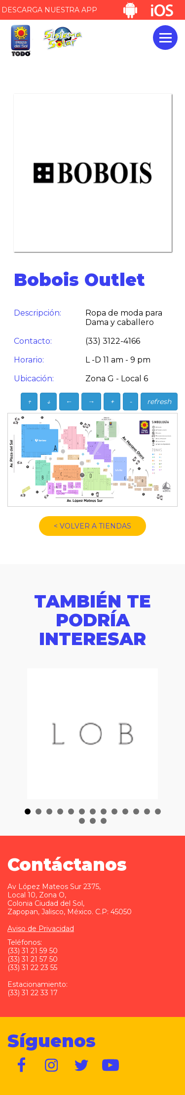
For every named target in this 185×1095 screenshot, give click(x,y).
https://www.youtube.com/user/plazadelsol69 (111, 1065)
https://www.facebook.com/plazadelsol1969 (22, 1065)
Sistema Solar (62, 38)
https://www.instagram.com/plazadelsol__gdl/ (52, 1065)
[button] (28, 811)
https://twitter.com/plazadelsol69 (81, 1065)
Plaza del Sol (20, 41)
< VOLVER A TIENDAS (92, 526)
